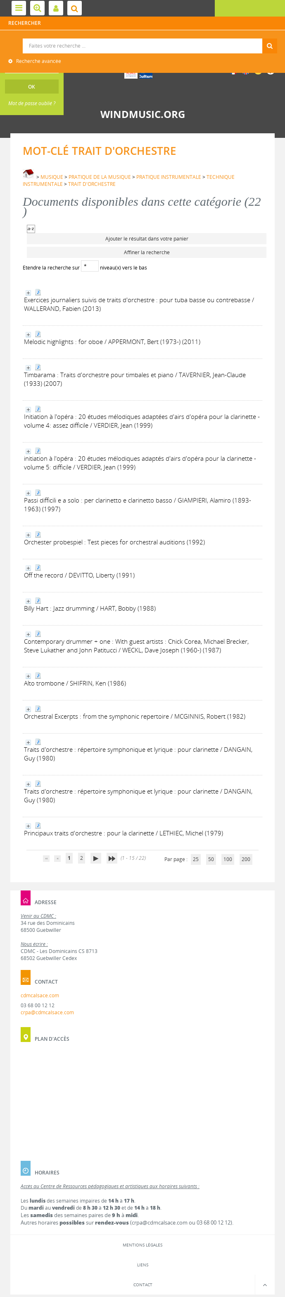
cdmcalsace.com (40, 995)
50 (211, 859)
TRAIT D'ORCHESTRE (92, 184)
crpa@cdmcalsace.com (47, 1012)
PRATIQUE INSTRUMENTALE (168, 176)
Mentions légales (142, 1245)
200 (246, 859)
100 (227, 859)
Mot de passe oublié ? (31, 103)
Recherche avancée (38, 61)
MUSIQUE (51, 176)
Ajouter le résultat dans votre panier (146, 238)
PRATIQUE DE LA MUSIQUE (100, 176)
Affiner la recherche (147, 252)
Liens (142, 1265)
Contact (142, 1284)
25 (196, 859)
